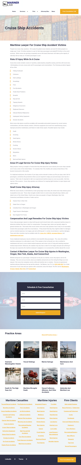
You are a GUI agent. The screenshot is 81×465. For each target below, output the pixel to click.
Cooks (71, 415)
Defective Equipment (9, 431)
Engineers (71, 425)
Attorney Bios (45, 11)
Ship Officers (71, 436)
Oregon (12, 269)
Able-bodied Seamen (71, 404)
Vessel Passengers (71, 446)
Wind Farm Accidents (25, 443)
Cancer (41, 429)
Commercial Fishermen (71, 411)
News (53, 11)
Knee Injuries (54, 418)
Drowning (41, 436)
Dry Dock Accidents (9, 441)
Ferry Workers (70, 429)
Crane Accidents (9, 424)
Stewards (71, 439)
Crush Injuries (41, 432)
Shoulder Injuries (54, 441)
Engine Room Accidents (9, 445)
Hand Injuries (54, 408)
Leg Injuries (53, 422)
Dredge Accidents (8, 438)
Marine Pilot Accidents (25, 418)
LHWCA (49, 233)
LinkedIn (8, 459)
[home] (11, 4)
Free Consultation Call (69, 11)
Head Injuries (54, 411)
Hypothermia (53, 415)
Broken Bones (41, 422)
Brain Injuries (41, 418)
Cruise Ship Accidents (8, 427)
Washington (65, 266)
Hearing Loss (54, 425)
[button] (23, 11)
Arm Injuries (41, 408)
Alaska (17, 269)
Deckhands (71, 418)
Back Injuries (41, 411)
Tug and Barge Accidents (8, 404)
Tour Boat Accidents (25, 436)
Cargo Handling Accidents (9, 411)
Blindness (41, 415)
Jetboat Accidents (24, 415)
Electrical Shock (41, 439)
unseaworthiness (57, 233)
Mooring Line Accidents (25, 422)
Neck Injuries (54, 438)
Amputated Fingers (41, 404)
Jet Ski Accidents (25, 411)
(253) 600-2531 (59, 264)
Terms (21, 459)
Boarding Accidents (9, 408)
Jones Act (43, 233)
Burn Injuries (41, 425)
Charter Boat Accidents (9, 420)
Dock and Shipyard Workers (71, 422)
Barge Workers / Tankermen (70, 408)
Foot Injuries (41, 443)
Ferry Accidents (25, 408)
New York (23, 269)
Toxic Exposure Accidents (25, 440)
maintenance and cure (16, 235)
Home (14, 11)
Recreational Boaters (70, 432)
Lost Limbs (53, 429)
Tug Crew (71, 443)
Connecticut (32, 269)
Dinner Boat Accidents (9, 434)
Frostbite (53, 404)
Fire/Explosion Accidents (24, 404)
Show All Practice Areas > (49, 335)
